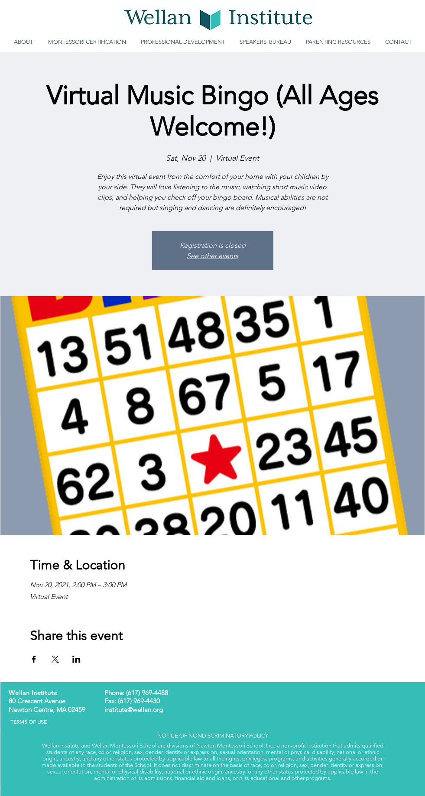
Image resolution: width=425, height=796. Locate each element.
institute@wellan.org (133, 709)
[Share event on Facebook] (34, 659)
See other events (212, 256)
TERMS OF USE (26, 721)
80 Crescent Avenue (37, 701)
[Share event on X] (55, 659)
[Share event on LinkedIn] (76, 659)
